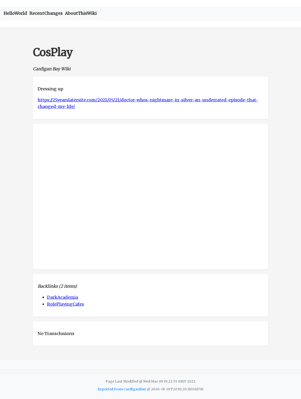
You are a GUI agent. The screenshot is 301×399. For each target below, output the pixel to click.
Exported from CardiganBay (122, 389)
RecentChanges (46, 13)
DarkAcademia (62, 297)
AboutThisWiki (81, 13)
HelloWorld (15, 13)
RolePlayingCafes (65, 304)
